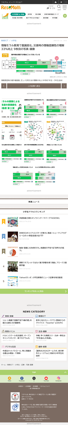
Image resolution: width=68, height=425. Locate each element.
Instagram (58, 380)
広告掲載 (28, 386)
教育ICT (42, 316)
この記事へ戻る (34, 86)
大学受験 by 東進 (18, 14)
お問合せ (20, 386)
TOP (34, 372)
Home (9, 380)
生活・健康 (42, 331)
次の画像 (64, 85)
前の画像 (3, 85)
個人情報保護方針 (35, 388)
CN (53, 8)
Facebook (22, 380)
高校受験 (45, 17)
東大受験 (38, 14)
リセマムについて (45, 386)
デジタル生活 (10, 346)
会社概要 (35, 386)
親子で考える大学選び (32, 17)
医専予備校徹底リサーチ (51, 14)
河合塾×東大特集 (17, 17)
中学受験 (54, 17)
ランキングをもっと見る (34, 291)
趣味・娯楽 (42, 346)
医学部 (30, 14)
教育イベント (10, 331)
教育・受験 (9, 316)
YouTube (46, 380)
